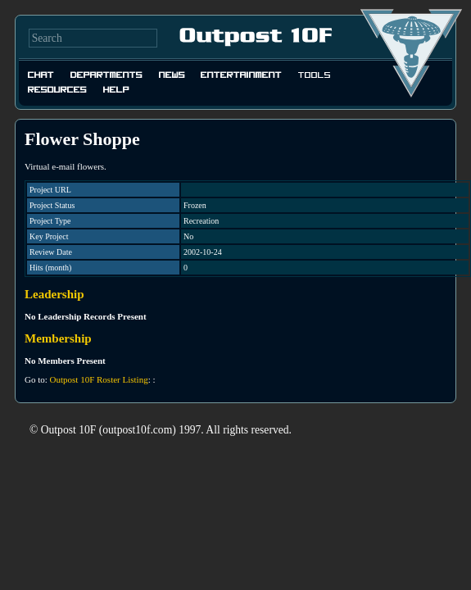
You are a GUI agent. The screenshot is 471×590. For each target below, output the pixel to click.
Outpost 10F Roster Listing (99, 379)
